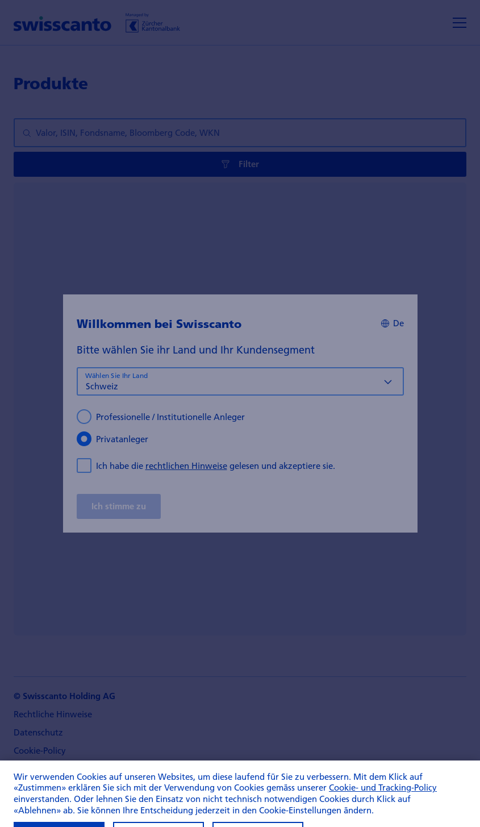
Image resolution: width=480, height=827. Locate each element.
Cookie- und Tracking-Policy (383, 795)
